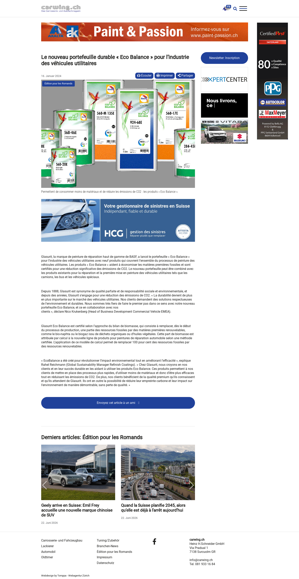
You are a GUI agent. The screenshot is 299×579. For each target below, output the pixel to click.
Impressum (104, 557)
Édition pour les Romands (58, 83)
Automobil (48, 552)
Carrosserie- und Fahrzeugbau (61, 540)
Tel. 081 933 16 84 (202, 564)
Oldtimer (47, 557)
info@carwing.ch (201, 560)
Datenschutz (105, 563)
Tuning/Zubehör (108, 540)
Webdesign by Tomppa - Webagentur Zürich (65, 575)
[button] (47, 138)
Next (191, 485)
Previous (44, 485)
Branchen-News (107, 546)
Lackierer (47, 546)
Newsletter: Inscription (224, 58)
